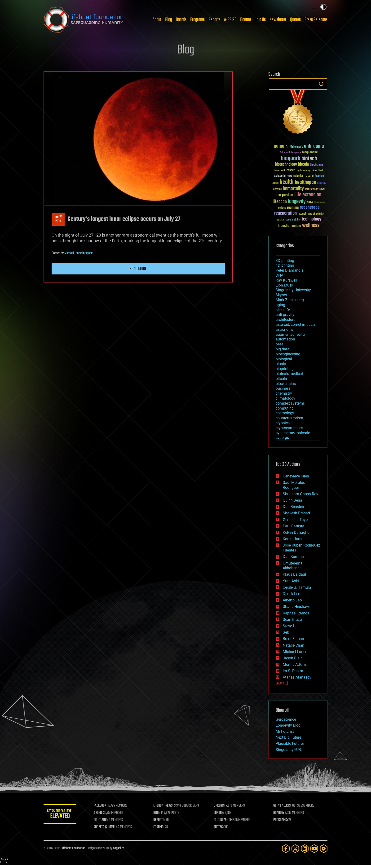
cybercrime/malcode (293, 433)
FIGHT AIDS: (101, 820)
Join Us (260, 19)
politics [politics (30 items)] (282, 208)
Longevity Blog (288, 725)
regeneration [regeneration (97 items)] (285, 213)
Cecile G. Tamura (297, 587)
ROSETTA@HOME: (104, 827)
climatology (285, 398)
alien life (283, 310)
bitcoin (281, 378)
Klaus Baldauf (294, 574)
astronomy (285, 329)
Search (321, 84)
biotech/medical (289, 373)
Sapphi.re (118, 848)
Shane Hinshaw (296, 606)
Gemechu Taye (295, 519)
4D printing (285, 265)
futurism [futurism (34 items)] (319, 176)
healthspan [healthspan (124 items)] (305, 182)
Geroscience (286, 719)
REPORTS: (159, 820)
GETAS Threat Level (60, 814)
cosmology (285, 413)
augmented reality (291, 334)
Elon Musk (284, 285)
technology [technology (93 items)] (311, 219)
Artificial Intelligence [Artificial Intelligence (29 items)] (290, 152)
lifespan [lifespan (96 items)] (280, 201)
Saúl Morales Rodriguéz (294, 485)
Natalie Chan (293, 645)
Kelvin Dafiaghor (297, 532)
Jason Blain (293, 658)
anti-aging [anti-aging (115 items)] (314, 146)
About (157, 19)
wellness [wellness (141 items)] (310, 225)
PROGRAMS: (281, 820)
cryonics (283, 423)
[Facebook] (286, 848)
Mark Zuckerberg (290, 300)
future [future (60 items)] (309, 175)
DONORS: (219, 813)
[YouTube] (314, 848)
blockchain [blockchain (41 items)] (316, 165)
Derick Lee (291, 593)
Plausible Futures (290, 743)
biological (284, 359)
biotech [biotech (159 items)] (309, 158)
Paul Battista (293, 526)
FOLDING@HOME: (224, 820)
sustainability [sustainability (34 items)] (293, 220)
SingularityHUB (288, 749)
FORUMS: (159, 827)
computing (285, 408)
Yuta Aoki (291, 581)
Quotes (295, 19)
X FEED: (98, 813)
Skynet (281, 295)
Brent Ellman (293, 638)
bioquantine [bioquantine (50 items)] (310, 152)
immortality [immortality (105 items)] (293, 188)
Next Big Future (288, 737)
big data (282, 349)
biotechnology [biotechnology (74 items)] (286, 164)
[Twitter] (295, 848)
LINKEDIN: (219, 806)
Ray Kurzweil (286, 280)
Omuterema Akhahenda (292, 565)
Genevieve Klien (296, 476)
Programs (197, 19)
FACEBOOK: (100, 806)
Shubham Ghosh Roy (300, 494)
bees (279, 344)
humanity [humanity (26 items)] (321, 183)
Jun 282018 (58, 219)
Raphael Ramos (296, 613)
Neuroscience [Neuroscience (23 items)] (319, 202)
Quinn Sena (292, 500)
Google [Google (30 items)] (275, 183)
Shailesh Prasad (296, 513)
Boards (181, 19)
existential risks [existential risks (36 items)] (283, 176)
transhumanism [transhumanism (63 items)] (289, 226)
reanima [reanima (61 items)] (293, 207)
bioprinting (285, 368)
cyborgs (282, 437)
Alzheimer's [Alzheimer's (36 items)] (296, 147)
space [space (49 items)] (280, 219)
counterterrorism (289, 418)
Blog (168, 19)
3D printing (285, 260)
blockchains (286, 383)
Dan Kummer (294, 556)
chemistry (284, 393)
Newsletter (277, 19)
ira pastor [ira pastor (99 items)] (284, 195)
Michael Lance (73, 253)
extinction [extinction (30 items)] (298, 176)
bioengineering (288, 354)
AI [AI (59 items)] (287, 147)
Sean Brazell (293, 619)
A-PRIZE (230, 19)
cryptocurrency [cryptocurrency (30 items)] (303, 170)
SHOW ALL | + (283, 683)
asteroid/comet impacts (296, 324)
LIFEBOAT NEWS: (164, 806)
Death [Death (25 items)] (320, 170)
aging (280, 305)
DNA (279, 275)
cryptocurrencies (289, 428)
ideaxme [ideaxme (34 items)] (277, 189)
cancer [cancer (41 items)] (291, 170)
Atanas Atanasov (297, 677)
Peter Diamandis (289, 270)
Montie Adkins (295, 664)
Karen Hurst (292, 539)
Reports (214, 19)
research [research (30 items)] (302, 214)
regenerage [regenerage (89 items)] (310, 207)
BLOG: (157, 813)
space (89, 253)
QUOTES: (219, 827)
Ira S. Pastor (293, 671)
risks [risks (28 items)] (310, 213)
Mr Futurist (285, 731)
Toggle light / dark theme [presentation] (323, 7)
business (283, 388)
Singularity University (293, 290)
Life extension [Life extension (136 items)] (307, 195)
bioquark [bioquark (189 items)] (290, 158)
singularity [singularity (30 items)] (318, 214)
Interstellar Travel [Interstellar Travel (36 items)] (315, 189)
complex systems (290, 403)
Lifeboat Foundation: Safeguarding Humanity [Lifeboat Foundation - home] (84, 20)
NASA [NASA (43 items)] (310, 202)
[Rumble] (323, 848)
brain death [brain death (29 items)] (279, 170)
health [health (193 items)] (287, 182)
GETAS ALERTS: (283, 806)
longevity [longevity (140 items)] (297, 202)
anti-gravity (285, 314)
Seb (286, 632)
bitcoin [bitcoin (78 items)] (303, 164)
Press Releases (316, 19)
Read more (138, 269)
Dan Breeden (293, 506)
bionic (281, 364)
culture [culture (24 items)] (314, 170)
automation (285, 339)
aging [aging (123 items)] (279, 146)
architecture (285, 319)
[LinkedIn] (305, 848)
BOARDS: (279, 813)
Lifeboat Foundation (73, 848)
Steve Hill (290, 626)
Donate (245, 19)
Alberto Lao (292, 600)
